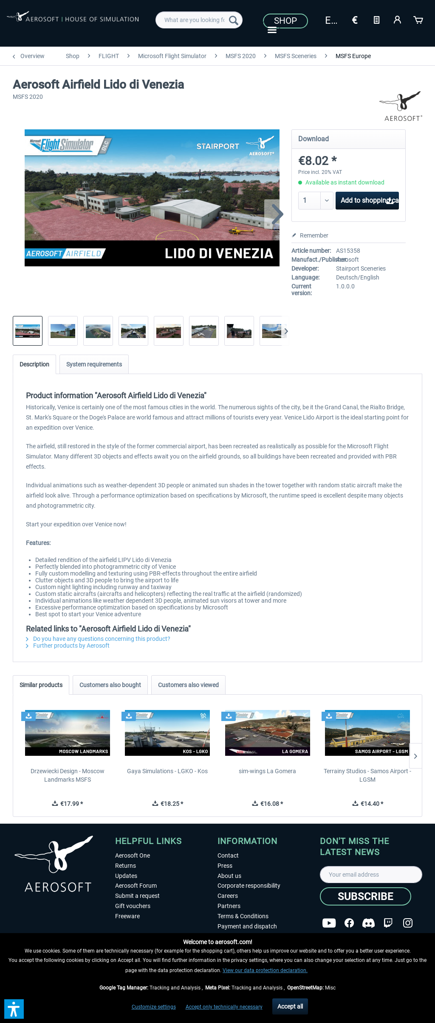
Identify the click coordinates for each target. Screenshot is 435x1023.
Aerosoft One (132, 855)
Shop (285, 21)
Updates (126, 875)
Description (34, 364)
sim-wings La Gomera (267, 771)
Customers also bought (110, 685)
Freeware (127, 916)
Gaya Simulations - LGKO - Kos (167, 771)
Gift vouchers (132, 906)
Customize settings (154, 1007)
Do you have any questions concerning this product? (98, 638)
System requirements (94, 364)
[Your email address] (371, 874)
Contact (228, 855)
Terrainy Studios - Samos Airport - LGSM (367, 775)
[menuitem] (199, 19)
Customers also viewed (188, 685)
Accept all (290, 1006)
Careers (228, 895)
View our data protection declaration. (265, 970)
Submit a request (137, 895)
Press (225, 865)
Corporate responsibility (249, 885)
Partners (229, 906)
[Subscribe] (365, 896)
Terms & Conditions (243, 916)
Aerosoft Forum (136, 885)
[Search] (234, 19)
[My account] (397, 19)
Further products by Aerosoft (68, 645)
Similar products (41, 685)
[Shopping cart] (418, 19)
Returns (125, 865)
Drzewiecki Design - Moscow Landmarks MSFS (68, 775)
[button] (14, 1009)
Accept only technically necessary (224, 1007)
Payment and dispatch (247, 926)
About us (229, 875)
